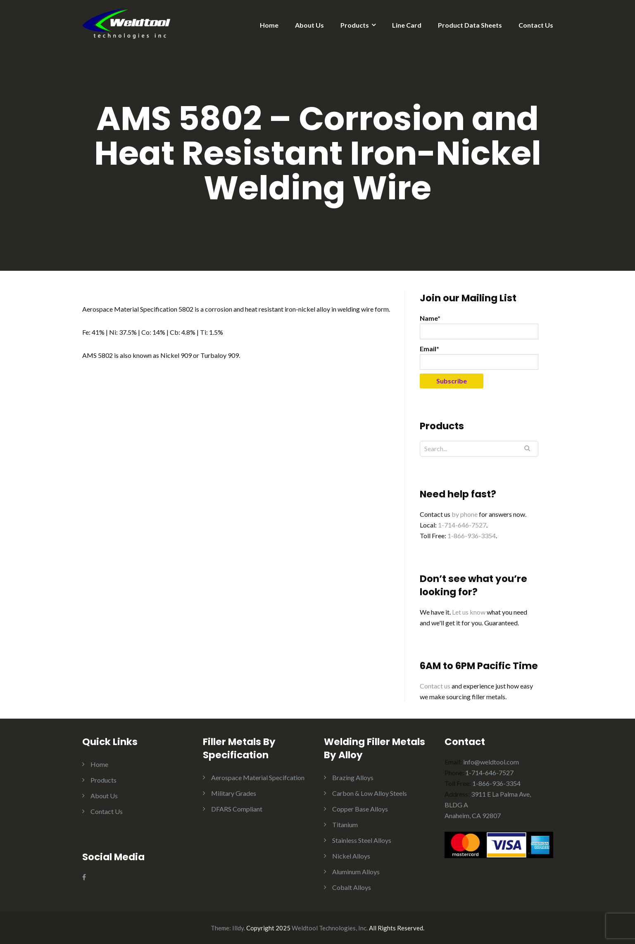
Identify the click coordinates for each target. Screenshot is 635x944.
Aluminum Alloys (356, 871)
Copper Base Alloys (360, 809)
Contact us (435, 686)
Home (269, 25)
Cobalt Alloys (351, 887)
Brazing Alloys (352, 777)
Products (354, 25)
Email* (479, 357)
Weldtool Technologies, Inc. (330, 928)
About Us (309, 25)
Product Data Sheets (470, 25)
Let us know (468, 612)
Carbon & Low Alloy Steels (369, 793)
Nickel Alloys (351, 856)
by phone (465, 514)
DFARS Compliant (236, 809)
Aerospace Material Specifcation (257, 777)
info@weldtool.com (491, 762)
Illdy (238, 928)
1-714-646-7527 (462, 525)
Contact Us (535, 25)
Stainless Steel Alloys (361, 840)
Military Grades (233, 793)
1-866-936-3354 (471, 535)
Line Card (406, 25)
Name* (479, 326)
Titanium (345, 824)
